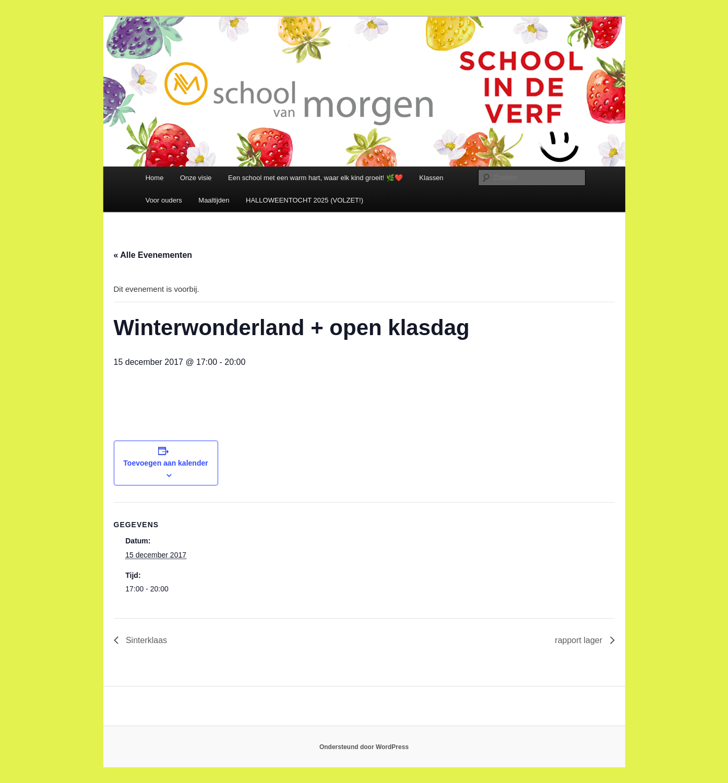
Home (155, 178)
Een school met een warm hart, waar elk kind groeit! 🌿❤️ (315, 178)
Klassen (431, 178)
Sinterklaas (146, 640)
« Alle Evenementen (153, 255)
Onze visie (196, 178)
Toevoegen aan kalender (165, 463)
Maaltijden (213, 200)
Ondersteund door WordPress (364, 747)
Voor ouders (164, 200)
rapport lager (579, 640)
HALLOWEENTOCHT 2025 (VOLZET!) (304, 200)
